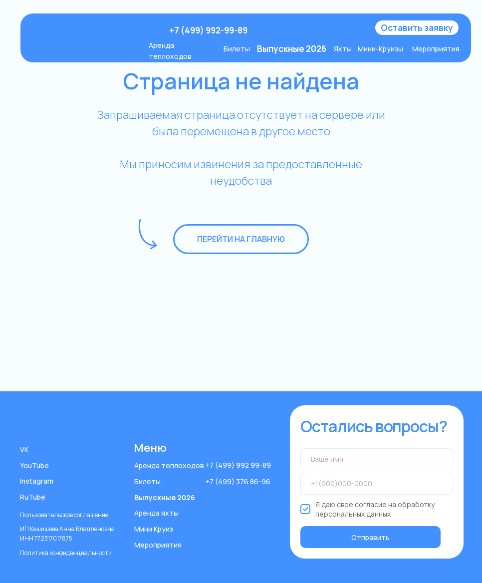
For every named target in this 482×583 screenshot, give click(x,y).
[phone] (377, 484)
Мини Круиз (153, 529)
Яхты (343, 48)
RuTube (32, 497)
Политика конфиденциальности (66, 553)
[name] (377, 459)
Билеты (237, 48)
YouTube (34, 465)
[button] (417, 27)
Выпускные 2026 (164, 497)
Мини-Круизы (380, 48)
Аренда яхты (156, 513)
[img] (95, 30)
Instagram (36, 481)
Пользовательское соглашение (64, 515)
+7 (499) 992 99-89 (238, 465)
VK (24, 449)
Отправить (370, 537)
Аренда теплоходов (169, 465)
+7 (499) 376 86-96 (238, 481)
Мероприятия (436, 48)
